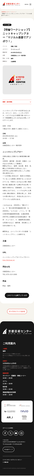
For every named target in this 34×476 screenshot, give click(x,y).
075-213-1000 (8, 444)
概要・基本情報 (8, 102)
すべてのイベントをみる (17, 311)
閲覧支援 (6, 462)
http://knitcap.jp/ (9, 260)
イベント (14, 11)
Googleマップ (8, 449)
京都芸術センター (11, 3)
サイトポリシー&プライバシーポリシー (14, 460)
